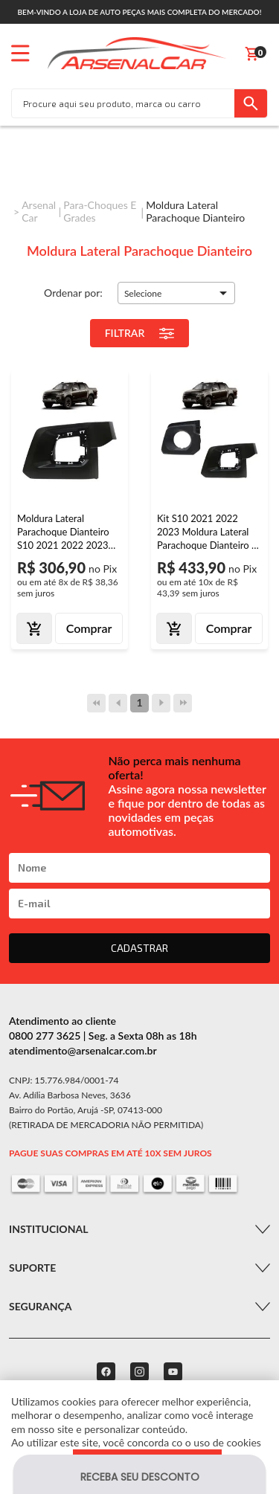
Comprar (89, 628)
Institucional (48, 1229)
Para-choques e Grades (99, 211)
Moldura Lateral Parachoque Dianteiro (195, 211)
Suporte (32, 1267)
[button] (176, 293)
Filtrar (140, 333)
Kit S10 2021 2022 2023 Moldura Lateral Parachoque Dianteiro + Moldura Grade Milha (207, 532)
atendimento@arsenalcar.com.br (83, 1050)
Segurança (40, 1306)
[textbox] (123, 103)
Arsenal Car (39, 211)
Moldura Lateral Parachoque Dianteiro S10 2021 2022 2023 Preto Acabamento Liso (66, 532)
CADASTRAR (139, 947)
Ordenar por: (73, 292)
